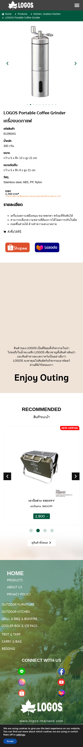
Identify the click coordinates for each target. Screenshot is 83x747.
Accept (10, 741)
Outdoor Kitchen (52, 14)
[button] (7, 63)
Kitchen (37, 14)
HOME (15, 573)
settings (20, 734)
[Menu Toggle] (77, 5)
